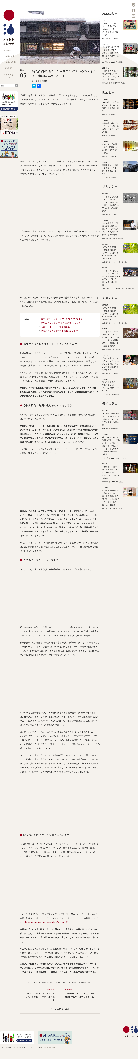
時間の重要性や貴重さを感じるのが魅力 (59, 331)
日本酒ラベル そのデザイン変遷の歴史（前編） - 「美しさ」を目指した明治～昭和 (110, 29)
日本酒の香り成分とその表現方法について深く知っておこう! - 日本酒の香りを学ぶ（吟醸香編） (111, 252)
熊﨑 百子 (105, 428)
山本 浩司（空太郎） (109, 238)
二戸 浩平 (105, 83)
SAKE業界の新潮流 (9, 62)
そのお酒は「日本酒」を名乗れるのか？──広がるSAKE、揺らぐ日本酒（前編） (111, 472)
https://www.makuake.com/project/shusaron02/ (47, 922)
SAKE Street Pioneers (118, 458)
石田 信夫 (105, 38)
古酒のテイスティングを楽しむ (55, 327)
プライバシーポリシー (8, 1048)
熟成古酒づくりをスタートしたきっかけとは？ (63, 318)
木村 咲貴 (105, 482)
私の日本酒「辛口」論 (118, 83)
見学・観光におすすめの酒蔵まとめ (124, 288)
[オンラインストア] (17, 1043)
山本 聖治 (105, 62)
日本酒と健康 (8, 56)
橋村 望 (35, 81)
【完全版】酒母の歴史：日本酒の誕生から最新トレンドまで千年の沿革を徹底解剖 (110, 419)
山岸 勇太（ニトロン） (109, 262)
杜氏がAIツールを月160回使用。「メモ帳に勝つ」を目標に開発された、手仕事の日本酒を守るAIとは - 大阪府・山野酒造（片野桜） (111, 445)
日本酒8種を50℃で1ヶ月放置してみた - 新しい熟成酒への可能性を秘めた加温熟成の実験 (110, 53)
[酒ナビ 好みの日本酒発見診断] (55, 1043)
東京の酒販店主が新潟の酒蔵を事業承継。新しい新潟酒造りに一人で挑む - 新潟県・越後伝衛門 (110, 229)
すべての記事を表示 (60, 1009)
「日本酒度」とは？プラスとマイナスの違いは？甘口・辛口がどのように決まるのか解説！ (110, 364)
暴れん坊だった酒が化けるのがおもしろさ (60, 323)
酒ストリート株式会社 (32, 1048)
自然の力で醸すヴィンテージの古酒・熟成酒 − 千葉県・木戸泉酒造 (40, 997)
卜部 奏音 (105, 458)
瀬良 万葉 (105, 214)
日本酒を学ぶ (8, 51)
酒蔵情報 (8, 68)
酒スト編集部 (106, 288)
